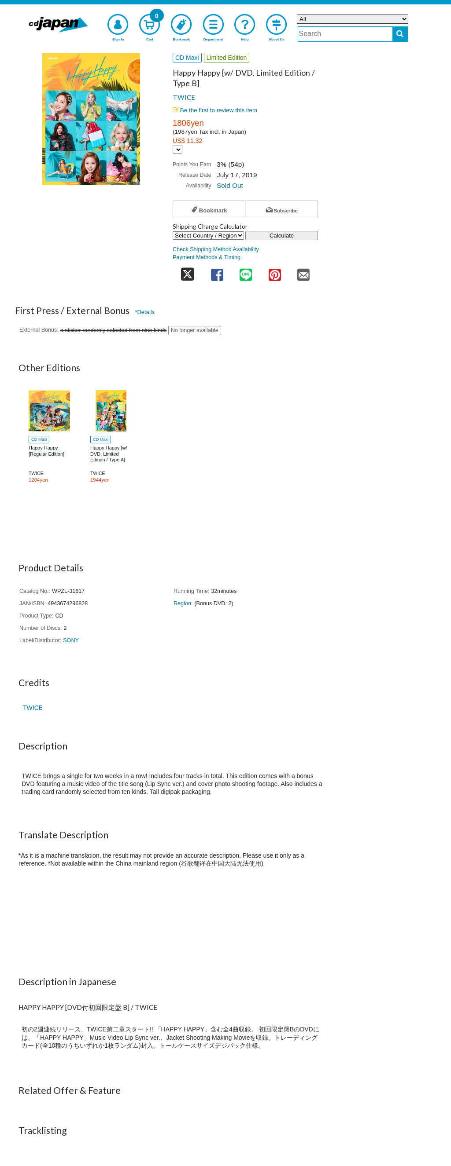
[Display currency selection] (177, 150)
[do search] (400, 34)
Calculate (282, 235)
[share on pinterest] (274, 272)
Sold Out (230, 185)
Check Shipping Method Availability (216, 249)
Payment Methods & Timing (206, 257)
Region (182, 603)
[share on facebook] (217, 272)
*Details (145, 312)
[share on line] (245, 272)
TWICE (184, 97)
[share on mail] (303, 272)
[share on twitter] (188, 272)
